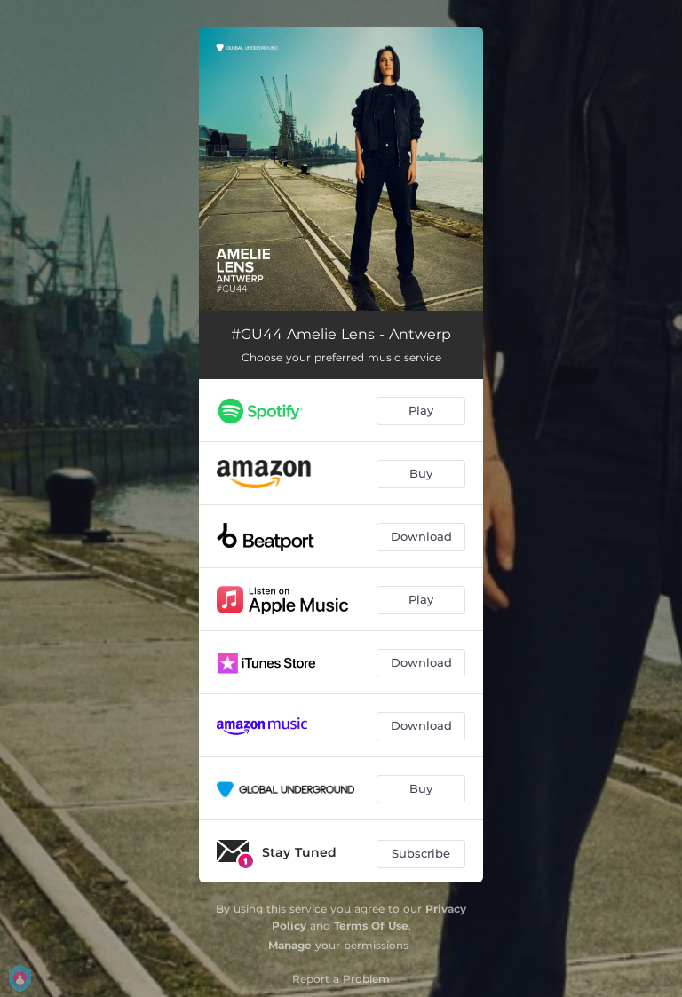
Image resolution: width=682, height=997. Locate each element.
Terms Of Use (371, 925)
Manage (290, 945)
